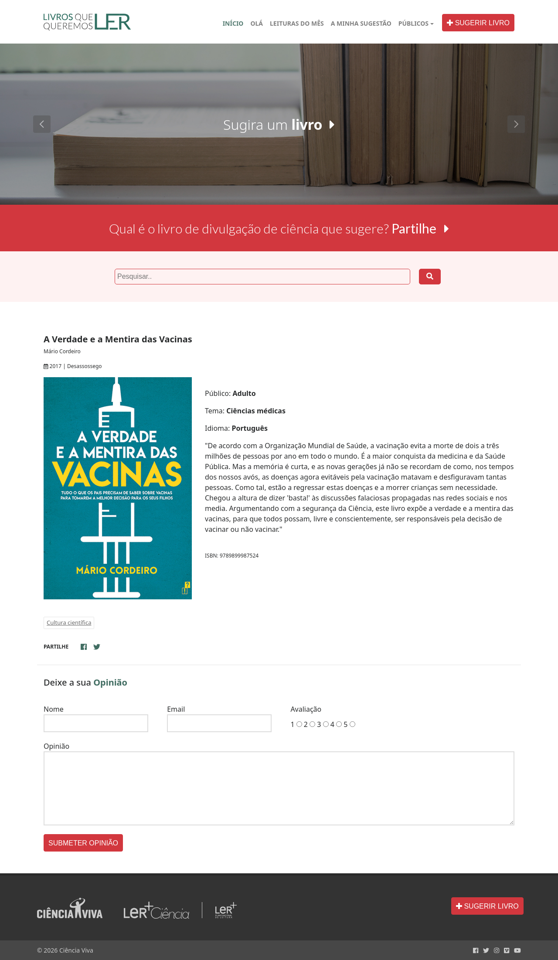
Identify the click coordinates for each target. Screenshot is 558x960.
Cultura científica (69, 622)
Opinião (56, 746)
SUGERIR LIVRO (478, 23)
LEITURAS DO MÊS (297, 23)
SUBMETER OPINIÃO (83, 843)
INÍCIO (233, 23)
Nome (54, 709)
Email (176, 709)
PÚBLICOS (413, 23)
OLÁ (258, 22)
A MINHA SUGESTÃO (361, 23)
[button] (42, 124)
